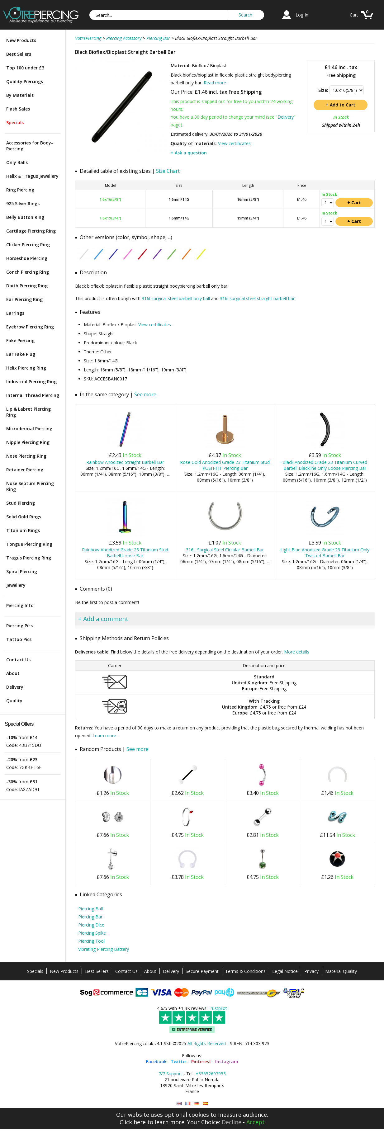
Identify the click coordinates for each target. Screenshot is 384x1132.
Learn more (104, 735)
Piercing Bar (90, 917)
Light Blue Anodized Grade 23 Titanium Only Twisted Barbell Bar (324, 553)
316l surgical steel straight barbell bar (257, 298)
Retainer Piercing (24, 470)
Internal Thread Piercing (32, 395)
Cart (354, 15)
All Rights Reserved (206, 1043)
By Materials (20, 95)
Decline (231, 1122)
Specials (15, 122)
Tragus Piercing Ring (28, 558)
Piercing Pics (19, 626)
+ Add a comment (103, 619)
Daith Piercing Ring (27, 286)
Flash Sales (18, 109)
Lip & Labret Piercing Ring (28, 412)
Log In (302, 15)
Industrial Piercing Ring (31, 381)
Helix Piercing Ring (26, 368)
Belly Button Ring (25, 217)
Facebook (156, 1061)
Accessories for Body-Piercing (29, 146)
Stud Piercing (20, 503)
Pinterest (201, 1061)
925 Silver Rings (23, 203)
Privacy (311, 971)
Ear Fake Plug (20, 354)
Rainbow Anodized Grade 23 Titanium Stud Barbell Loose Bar (125, 553)
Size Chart (168, 170)
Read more (215, 83)
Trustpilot (217, 1008)
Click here (133, 1122)
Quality (14, 701)
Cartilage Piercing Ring (31, 231)
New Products (21, 40)
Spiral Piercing (21, 571)
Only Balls (17, 162)
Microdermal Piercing (29, 429)
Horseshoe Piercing (26, 258)
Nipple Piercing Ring (28, 442)
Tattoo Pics (18, 639)
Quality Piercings (24, 81)
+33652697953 (211, 1074)
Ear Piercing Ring (24, 299)
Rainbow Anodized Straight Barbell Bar (125, 462)
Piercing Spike (92, 933)
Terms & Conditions (245, 971)
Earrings (15, 313)
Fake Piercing (20, 340)
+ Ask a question (189, 153)
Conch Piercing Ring (27, 272)
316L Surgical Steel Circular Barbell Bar (225, 550)
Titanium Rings (23, 530)
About (13, 673)
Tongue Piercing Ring (29, 544)
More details (296, 652)
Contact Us (18, 660)
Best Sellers (18, 54)
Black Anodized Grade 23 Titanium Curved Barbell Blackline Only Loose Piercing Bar (324, 465)
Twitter (179, 1061)
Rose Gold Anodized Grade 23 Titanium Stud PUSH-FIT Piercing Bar (225, 465)
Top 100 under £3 (25, 68)
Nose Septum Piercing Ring (30, 486)
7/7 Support (170, 1074)
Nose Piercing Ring (26, 456)
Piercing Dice (91, 925)
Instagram (226, 1061)
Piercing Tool (91, 941)
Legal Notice (285, 971)
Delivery (14, 687)
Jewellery (16, 585)
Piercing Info (20, 605)
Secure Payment (202, 971)
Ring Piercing (20, 190)
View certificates (234, 143)
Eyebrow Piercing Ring (30, 327)
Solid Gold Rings (23, 517)
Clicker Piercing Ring (28, 245)
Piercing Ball (90, 909)
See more (145, 394)
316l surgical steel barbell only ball (176, 298)
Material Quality (341, 971)
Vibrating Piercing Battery (103, 949)
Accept (255, 1122)
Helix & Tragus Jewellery (32, 176)
